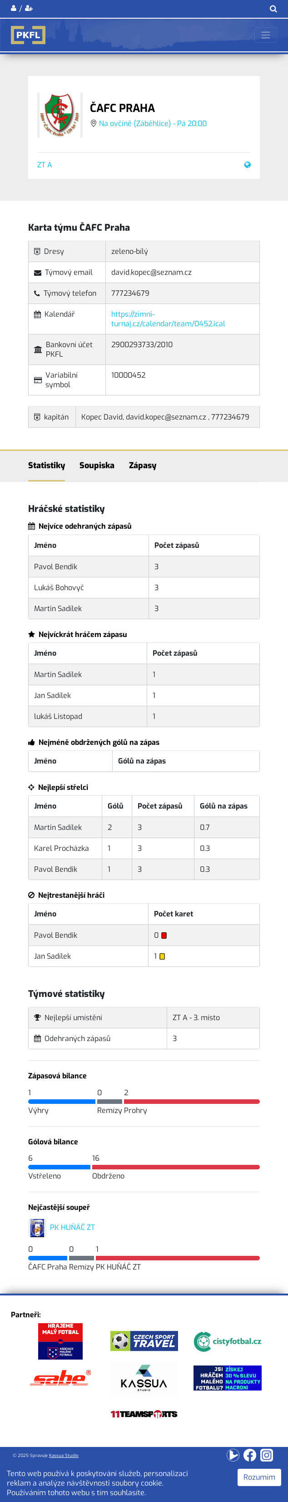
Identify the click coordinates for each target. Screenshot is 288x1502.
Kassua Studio (64, 1455)
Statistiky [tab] (46, 465)
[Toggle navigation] (265, 35)
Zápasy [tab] (142, 465)
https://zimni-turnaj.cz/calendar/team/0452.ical (168, 319)
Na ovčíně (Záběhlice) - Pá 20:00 (153, 123)
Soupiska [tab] (96, 465)
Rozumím (259, 1477)
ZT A (44, 165)
